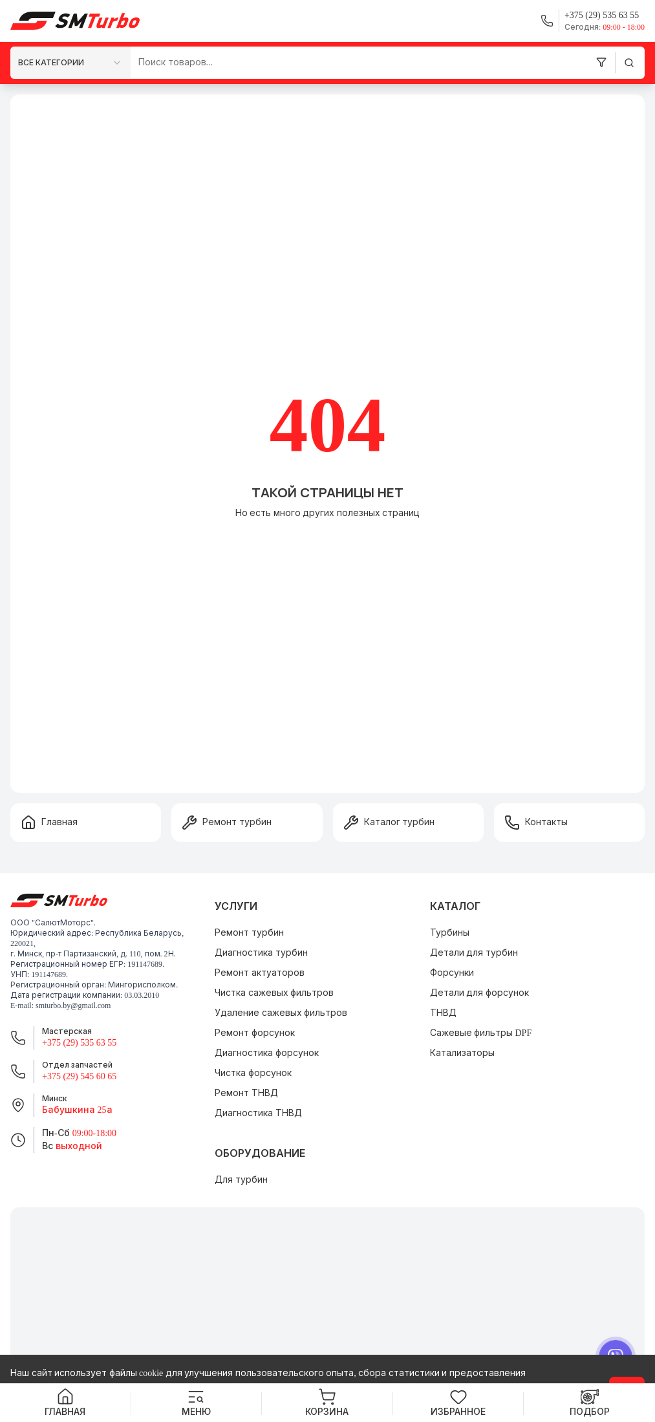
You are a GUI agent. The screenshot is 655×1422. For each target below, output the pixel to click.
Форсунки (452, 973)
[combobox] (70, 62)
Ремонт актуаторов (260, 973)
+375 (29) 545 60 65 (79, 1076)
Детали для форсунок (479, 993)
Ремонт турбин (249, 933)
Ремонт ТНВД (246, 1093)
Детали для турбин (474, 953)
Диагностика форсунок (267, 1053)
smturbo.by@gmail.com (73, 1005)
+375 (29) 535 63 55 (79, 1043)
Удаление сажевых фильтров (281, 1013)
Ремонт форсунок (255, 1033)
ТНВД (443, 1013)
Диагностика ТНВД (258, 1113)
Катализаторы (462, 1053)
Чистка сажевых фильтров (274, 993)
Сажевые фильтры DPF (481, 1033)
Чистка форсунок (253, 1073)
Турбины (449, 933)
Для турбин (241, 1180)
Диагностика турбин (261, 953)
